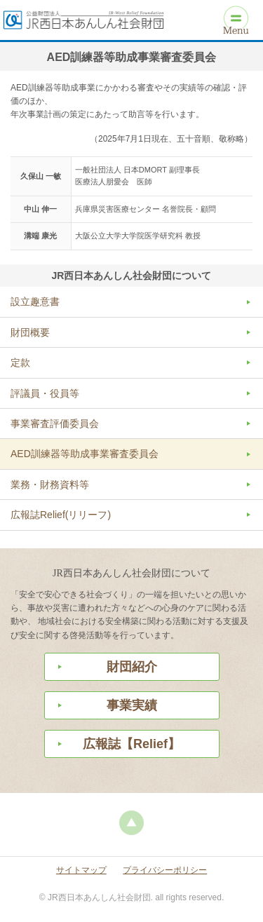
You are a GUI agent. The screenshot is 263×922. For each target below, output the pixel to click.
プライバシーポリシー (165, 870)
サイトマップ (81, 870)
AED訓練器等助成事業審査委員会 (85, 453)
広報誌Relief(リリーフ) (61, 514)
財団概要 (30, 332)
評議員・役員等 (45, 393)
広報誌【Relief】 (131, 744)
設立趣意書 (35, 301)
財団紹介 (132, 667)
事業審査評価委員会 (55, 423)
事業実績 (132, 705)
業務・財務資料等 (50, 484)
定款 (20, 362)
